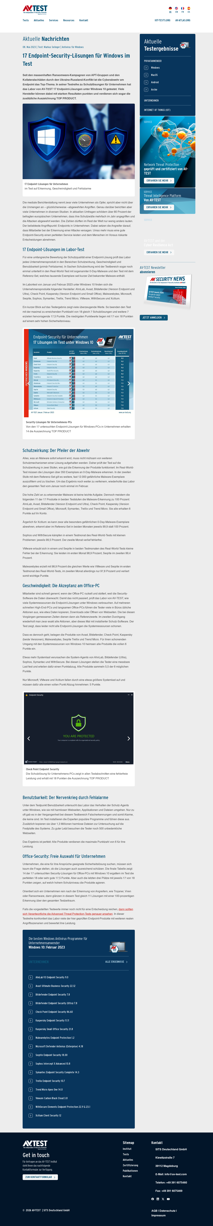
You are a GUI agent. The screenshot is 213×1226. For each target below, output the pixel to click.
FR (182, 10)
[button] (29, 383)
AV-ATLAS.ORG (182, 20)
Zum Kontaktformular (41, 1177)
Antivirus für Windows (73, 47)
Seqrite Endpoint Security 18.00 (51, 1055)
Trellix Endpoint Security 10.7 (50, 1081)
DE (170, 10)
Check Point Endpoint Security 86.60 (54, 1011)
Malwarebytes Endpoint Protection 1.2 (55, 1037)
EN (176, 10)
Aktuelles (39, 20)
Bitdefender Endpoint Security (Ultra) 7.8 (56, 1003)
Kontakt (83, 20)
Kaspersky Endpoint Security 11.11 (52, 1020)
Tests (26, 20)
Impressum (158, 1215)
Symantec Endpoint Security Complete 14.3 (57, 1072)
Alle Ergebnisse (117, 961)
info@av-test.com (176, 1174)
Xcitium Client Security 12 (48, 1115)
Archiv (150, 90)
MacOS (151, 75)
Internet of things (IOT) (157, 110)
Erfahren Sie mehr (160, 181)
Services (53, 20)
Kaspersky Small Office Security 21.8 (54, 1029)
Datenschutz (167, 1211)
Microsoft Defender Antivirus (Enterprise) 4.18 (59, 1046)
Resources (68, 20)
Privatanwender (153, 61)
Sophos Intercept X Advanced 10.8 (53, 1063)
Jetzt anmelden (154, 318)
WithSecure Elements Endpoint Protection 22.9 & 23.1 (63, 1106)
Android (151, 82)
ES (188, 10)
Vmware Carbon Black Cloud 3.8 (52, 1098)
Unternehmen (151, 100)
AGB (154, 1211)
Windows (152, 68)
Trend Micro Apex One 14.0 (49, 1089)
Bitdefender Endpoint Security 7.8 (53, 994)
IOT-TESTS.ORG (162, 20)
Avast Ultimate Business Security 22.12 (55, 986)
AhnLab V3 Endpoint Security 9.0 (52, 977)
